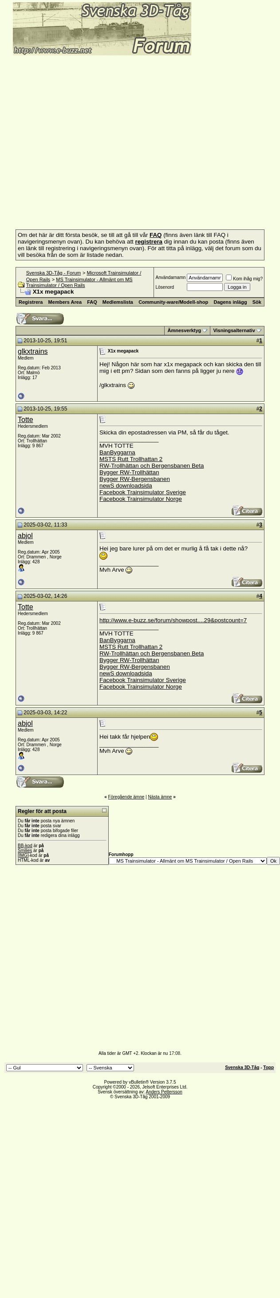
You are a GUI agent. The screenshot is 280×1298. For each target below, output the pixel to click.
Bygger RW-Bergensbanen (134, 479)
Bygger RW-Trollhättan (129, 472)
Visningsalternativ (234, 330)
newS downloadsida (125, 485)
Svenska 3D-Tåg (242, 1067)
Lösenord (164, 287)
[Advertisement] (83, 961)
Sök (256, 302)
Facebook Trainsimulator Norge (140, 499)
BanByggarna (117, 452)
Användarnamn (170, 277)
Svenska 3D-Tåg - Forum (53, 272)
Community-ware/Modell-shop (173, 302)
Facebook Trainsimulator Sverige (142, 492)
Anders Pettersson (164, 1091)
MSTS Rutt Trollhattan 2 (130, 459)
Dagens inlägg (230, 302)
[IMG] (23, 855)
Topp (268, 1067)
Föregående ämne (126, 796)
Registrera (31, 302)
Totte (25, 419)
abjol (25, 535)
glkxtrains (33, 351)
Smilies (25, 850)
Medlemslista (118, 302)
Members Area (65, 302)
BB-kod (25, 845)
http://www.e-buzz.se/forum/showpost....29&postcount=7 (173, 620)
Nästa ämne (160, 796)
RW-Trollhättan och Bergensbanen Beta (151, 465)
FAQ (92, 302)
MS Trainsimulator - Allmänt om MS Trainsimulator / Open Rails (79, 282)
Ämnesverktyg (184, 330)
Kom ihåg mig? (244, 278)
